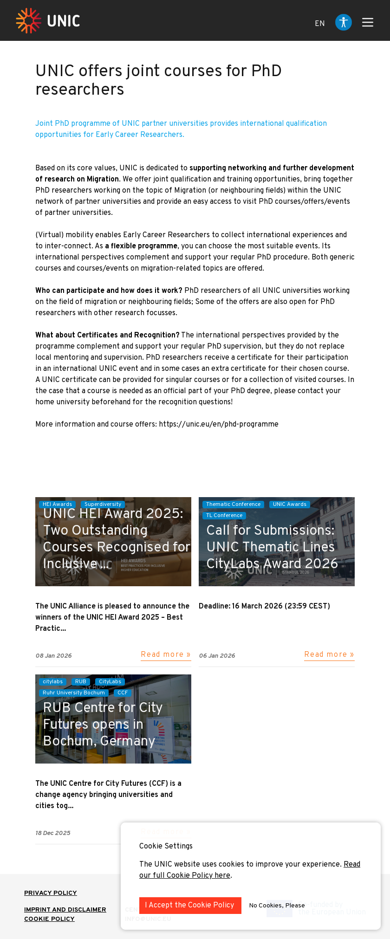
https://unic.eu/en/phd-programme (219, 424)
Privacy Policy (50, 893)
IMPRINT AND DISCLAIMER (65, 910)
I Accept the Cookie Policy (190, 905)
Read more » (166, 655)
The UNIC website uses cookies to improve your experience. (241, 864)
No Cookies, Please (277, 906)
